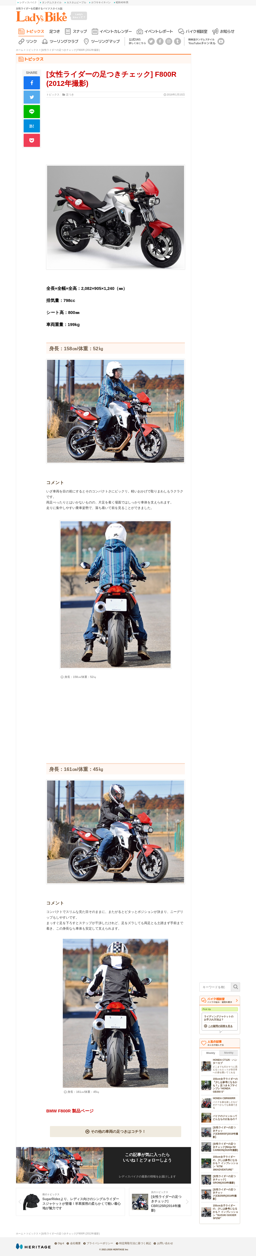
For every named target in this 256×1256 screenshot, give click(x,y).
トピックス (35, 31)
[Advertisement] (115, 724)
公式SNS (137, 41)
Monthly (228, 1052)
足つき (54, 31)
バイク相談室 (196, 31)
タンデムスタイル (52, 2)
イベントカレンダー (115, 31)
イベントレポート (158, 31)
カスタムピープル (76, 2)
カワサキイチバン (101, 2)
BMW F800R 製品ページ (70, 1111)
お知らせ (227, 31)
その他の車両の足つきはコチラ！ (118, 1131)
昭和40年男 (122, 2)
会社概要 (75, 1243)
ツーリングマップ (105, 41)
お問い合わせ (165, 1243)
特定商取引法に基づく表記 (135, 1243)
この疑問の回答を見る (220, 1026)
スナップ (80, 31)
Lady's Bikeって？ (79, 15)
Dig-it (61, 1243)
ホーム (19, 50)
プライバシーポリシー (100, 1243)
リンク (31, 41)
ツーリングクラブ (64, 41)
